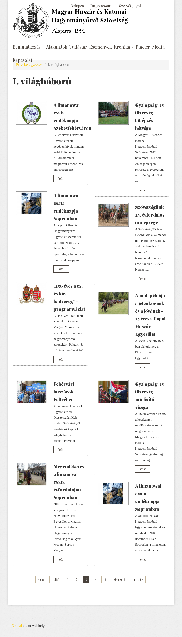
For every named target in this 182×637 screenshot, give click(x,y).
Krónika (123, 47)
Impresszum (101, 5)
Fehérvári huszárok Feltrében (64, 391)
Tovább (61, 178)
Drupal (17, 626)
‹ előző (55, 579)
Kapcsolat (22, 60)
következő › (120, 579)
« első (41, 579)
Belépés (77, 5)
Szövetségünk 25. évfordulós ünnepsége (150, 214)
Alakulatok (56, 47)
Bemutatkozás (28, 47)
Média (160, 47)
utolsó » (138, 579)
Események (100, 47)
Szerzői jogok (130, 5)
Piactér (143, 47)
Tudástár (78, 47)
